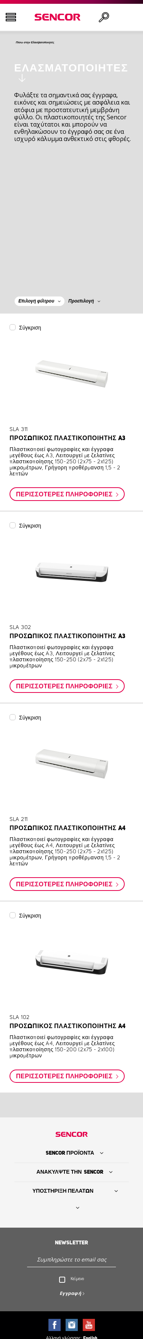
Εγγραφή (70, 1295)
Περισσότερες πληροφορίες (65, 497)
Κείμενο (77, 1281)
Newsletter (71, 1245)
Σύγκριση (30, 330)
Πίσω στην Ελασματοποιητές (56, 44)
